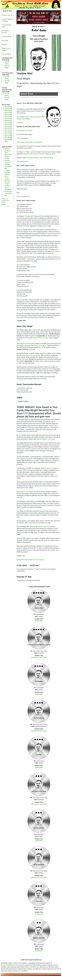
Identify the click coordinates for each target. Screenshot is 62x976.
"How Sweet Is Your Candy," (25, 491)
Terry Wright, (47, 421)
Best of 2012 (8, 130)
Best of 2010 (8, 134)
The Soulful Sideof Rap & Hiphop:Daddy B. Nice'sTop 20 (8, 172)
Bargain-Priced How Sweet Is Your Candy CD (30, 559)
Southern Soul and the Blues (7, 162)
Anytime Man (21, 245)
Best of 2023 (8, 108)
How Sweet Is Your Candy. (47, 439)
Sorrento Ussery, (25, 355)
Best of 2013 (8, 128)
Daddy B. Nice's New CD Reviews (34, 154)
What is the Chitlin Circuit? (8, 156)
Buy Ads (4, 44)
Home (4, 204)
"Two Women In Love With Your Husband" (29, 142)
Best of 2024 (8, 106)
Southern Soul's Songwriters (8, 187)
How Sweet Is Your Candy (24, 130)
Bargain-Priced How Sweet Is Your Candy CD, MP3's (37, 157)
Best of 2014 (8, 126)
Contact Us (5, 200)
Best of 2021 (8, 112)
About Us (5, 198)
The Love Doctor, (35, 355)
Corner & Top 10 (7, 15)
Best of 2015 (8, 124)
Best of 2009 (8, 136)
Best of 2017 (8, 120)
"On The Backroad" (22, 138)
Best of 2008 (8, 138)
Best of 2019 (8, 116)
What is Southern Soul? (7, 150)
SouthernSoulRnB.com (8, 965)
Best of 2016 (8, 122)
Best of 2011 (8, 132)
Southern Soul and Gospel (7, 182)
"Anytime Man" (29, 216)
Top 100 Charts (6, 54)
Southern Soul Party (43, 337)
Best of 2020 (8, 114)
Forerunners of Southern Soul (8, 193)
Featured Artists (7, 36)
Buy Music (5, 40)
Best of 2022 (8, 110)
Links (3, 202)
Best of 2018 (8, 118)
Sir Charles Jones (36, 345)
